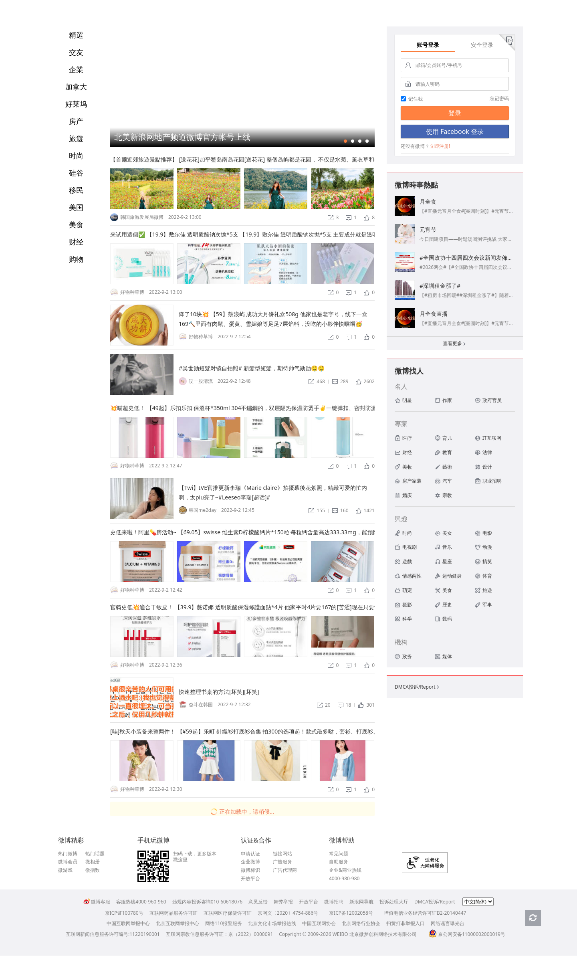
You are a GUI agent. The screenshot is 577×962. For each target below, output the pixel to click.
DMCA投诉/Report (417, 686)
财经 (76, 242)
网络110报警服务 (223, 923)
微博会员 (67, 862)
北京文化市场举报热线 (272, 923)
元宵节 (428, 229)
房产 (76, 121)
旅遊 (76, 138)
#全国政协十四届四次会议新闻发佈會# (468, 257)
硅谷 (76, 173)
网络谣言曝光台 (447, 923)
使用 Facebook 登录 (455, 131)
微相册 (92, 862)
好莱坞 (76, 104)
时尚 (76, 155)
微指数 (92, 870)
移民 (76, 190)
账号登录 (428, 45)
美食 (76, 224)
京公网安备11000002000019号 (467, 934)
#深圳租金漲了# (440, 285)
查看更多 (455, 344)
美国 (76, 207)
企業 (76, 69)
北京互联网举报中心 (177, 923)
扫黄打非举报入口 (405, 923)
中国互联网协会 (319, 923)
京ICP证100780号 (124, 912)
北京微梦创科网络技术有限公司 (383, 934)
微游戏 (65, 870)
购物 (76, 259)
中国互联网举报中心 (128, 923)
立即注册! (440, 146)
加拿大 (76, 86)
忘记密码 (499, 98)
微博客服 (96, 901)
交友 (76, 52)
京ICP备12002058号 (351, 912)
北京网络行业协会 (361, 923)
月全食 (428, 201)
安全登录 (482, 45)
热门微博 (67, 854)
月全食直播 (434, 313)
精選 (76, 35)
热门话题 (95, 854)
